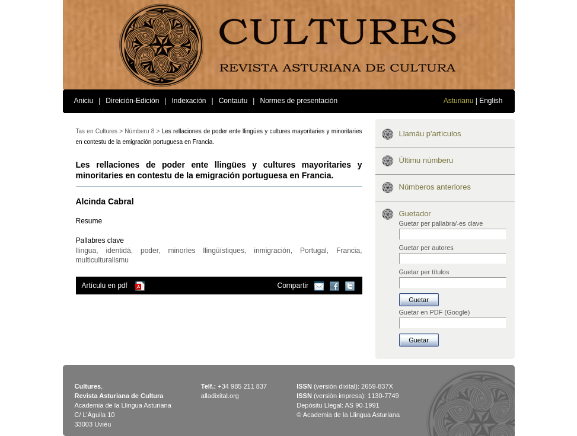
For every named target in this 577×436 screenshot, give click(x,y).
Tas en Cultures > (99, 131)
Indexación (188, 101)
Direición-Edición (132, 101)
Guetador (415, 213)
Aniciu (84, 101)
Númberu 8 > (142, 131)
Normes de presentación (298, 101)
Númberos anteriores (435, 186)
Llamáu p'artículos (430, 133)
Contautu (233, 101)
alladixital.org (220, 395)
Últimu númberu (426, 160)
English (490, 101)
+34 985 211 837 (242, 386)
